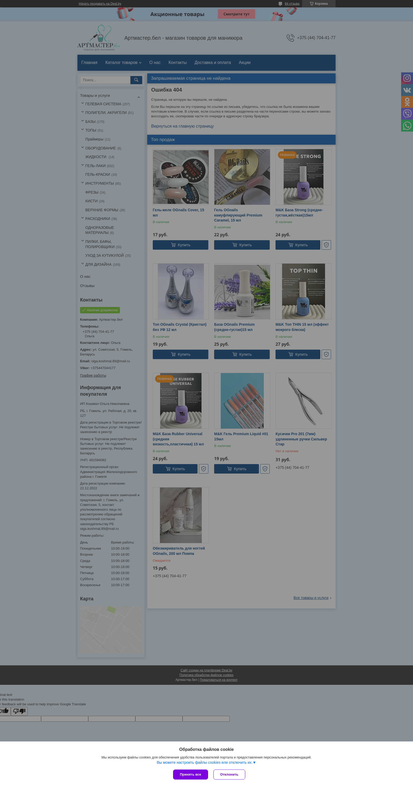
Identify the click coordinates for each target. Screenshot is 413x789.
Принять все (190, 774)
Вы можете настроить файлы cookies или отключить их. (204, 762)
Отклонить (229, 774)
